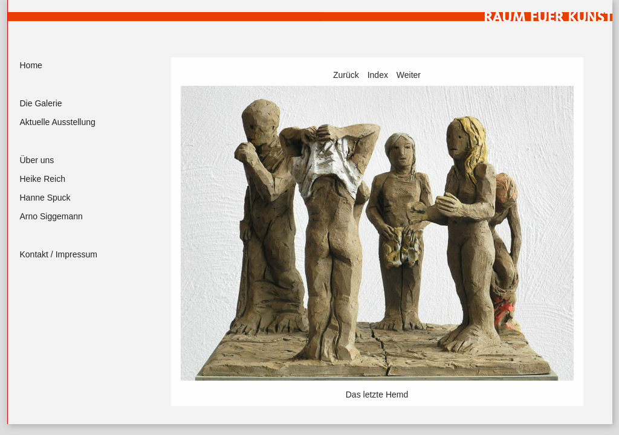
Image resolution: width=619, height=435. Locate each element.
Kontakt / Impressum (58, 254)
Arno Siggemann (51, 216)
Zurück (346, 75)
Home (31, 65)
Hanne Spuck (45, 197)
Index (378, 75)
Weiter (409, 75)
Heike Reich (42, 179)
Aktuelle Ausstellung (58, 122)
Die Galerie (41, 103)
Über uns (37, 160)
